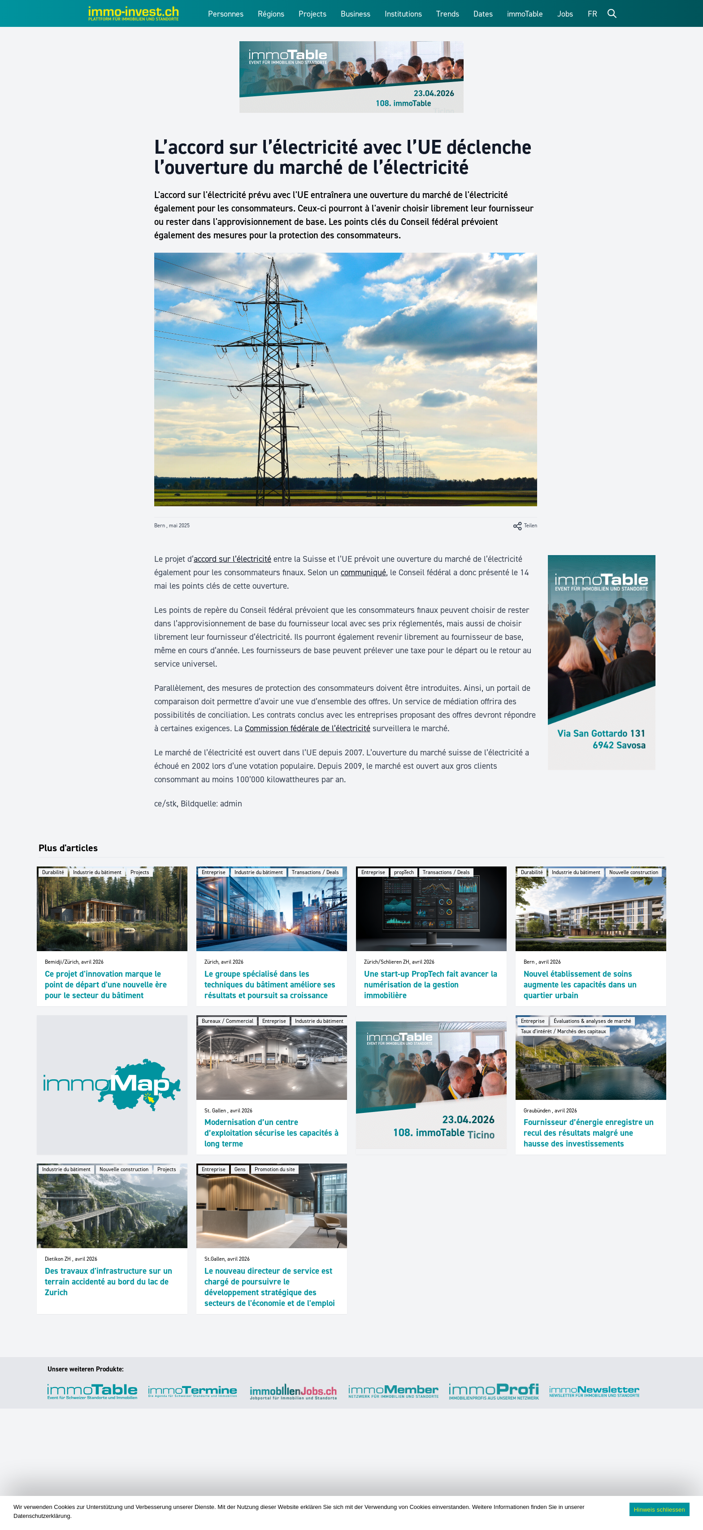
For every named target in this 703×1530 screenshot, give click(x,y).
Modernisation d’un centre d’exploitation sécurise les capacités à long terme (271, 1132)
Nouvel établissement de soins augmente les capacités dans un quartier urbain (580, 984)
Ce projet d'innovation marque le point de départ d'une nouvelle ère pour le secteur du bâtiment (106, 984)
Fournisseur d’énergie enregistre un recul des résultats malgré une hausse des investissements (589, 1132)
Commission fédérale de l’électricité (307, 728)
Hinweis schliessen (659, 1509)
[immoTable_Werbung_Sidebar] (601, 662)
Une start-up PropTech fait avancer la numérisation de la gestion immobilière (430, 984)
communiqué (363, 572)
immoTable (525, 14)
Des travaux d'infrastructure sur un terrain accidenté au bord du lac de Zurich (108, 1281)
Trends (447, 14)
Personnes (225, 14)
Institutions (403, 14)
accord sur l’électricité (232, 559)
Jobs (565, 14)
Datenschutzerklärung (41, 1516)
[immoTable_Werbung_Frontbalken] (351, 77)
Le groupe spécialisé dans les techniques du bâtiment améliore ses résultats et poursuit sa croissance (269, 984)
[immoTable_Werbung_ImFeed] (431, 1085)
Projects (312, 14)
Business (355, 14)
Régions (271, 14)
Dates (483, 14)
